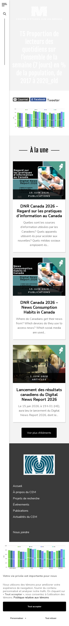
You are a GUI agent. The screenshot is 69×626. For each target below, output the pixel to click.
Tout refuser (50, 550)
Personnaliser (18, 550)
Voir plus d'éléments (39, 433)
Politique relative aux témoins (31, 529)
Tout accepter (34, 538)
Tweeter (53, 100)
